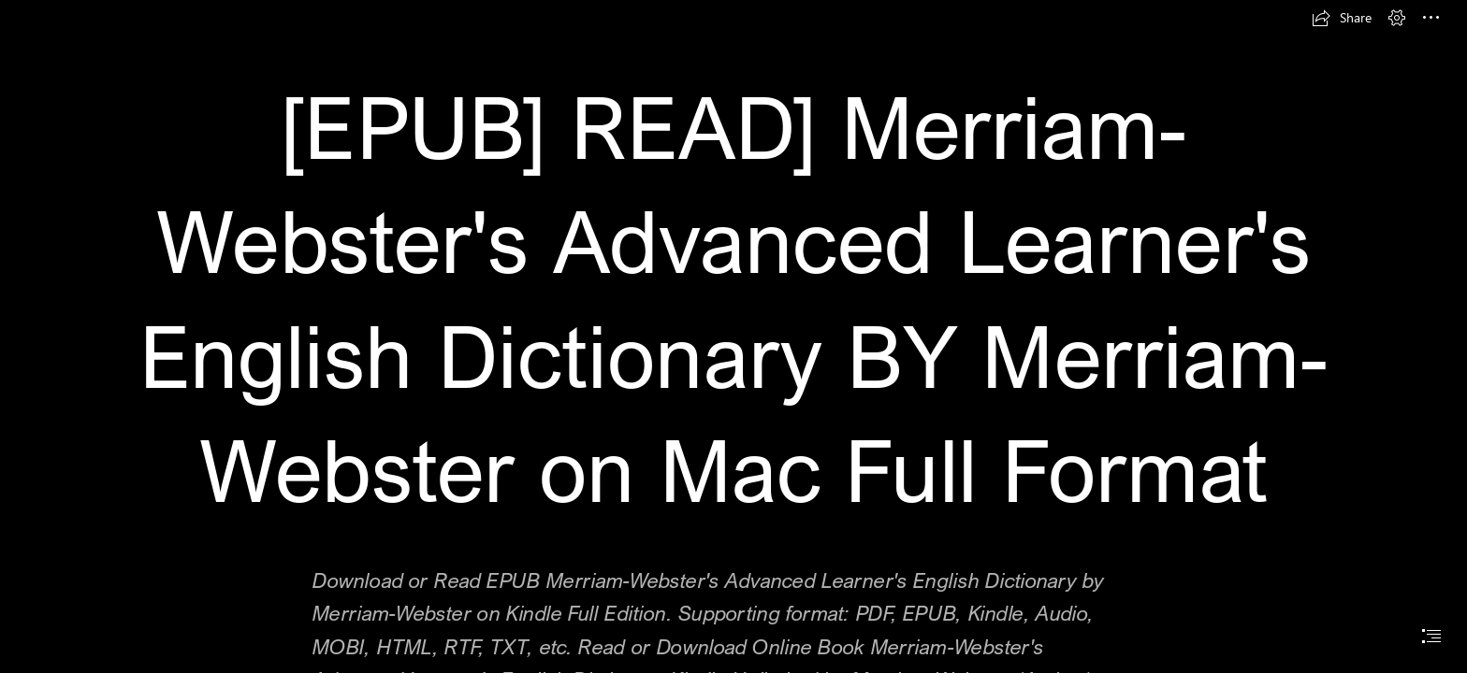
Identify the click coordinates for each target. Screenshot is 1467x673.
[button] (1341, 18)
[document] (733, 336)
